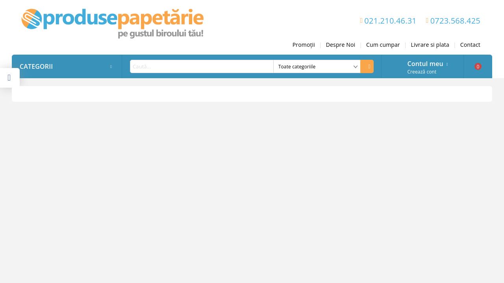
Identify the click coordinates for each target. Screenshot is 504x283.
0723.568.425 (455, 20)
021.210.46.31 (390, 20)
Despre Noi (340, 44)
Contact (470, 44)
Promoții (304, 44)
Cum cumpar (383, 44)
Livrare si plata (430, 44)
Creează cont (421, 71)
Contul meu (425, 62)
